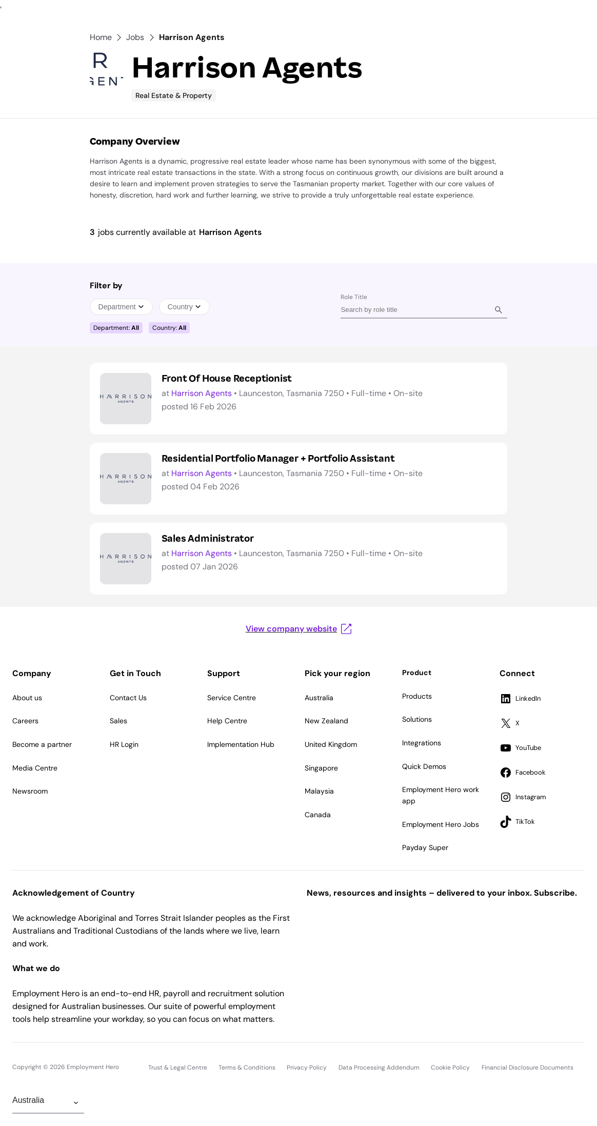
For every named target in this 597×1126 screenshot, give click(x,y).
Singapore (321, 768)
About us (27, 697)
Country (184, 307)
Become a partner (42, 744)
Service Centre (231, 697)
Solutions (417, 719)
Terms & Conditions (246, 1067)
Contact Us (128, 697)
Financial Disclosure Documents (527, 1067)
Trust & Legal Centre (177, 1067)
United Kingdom (331, 744)
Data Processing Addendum (379, 1067)
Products (417, 696)
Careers (25, 720)
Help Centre (227, 720)
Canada (318, 814)
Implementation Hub (240, 744)
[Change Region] (48, 1103)
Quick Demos (424, 766)
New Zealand (326, 720)
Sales (118, 720)
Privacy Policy (307, 1067)
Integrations (421, 742)
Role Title (354, 297)
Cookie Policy (450, 1067)
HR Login (124, 744)
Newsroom (30, 791)
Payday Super (425, 847)
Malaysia (319, 791)
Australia (319, 697)
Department (121, 307)
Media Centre (34, 768)
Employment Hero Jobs (440, 824)
